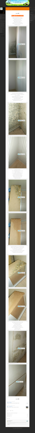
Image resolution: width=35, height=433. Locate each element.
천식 (30, 15)
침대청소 (1, 28)
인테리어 (34, 17)
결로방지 (32, 18)
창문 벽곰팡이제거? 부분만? (8, 415)
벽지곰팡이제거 (31, 14)
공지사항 (9, 6)
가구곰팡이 (33, 18)
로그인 (13, 6)
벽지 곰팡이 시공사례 (12, 414)
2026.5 (30, 7)
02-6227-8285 (1, 16)
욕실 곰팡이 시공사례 (2, 24)
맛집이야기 (1, 30)
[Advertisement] (17, 405)
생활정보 (1, 32)
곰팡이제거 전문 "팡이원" (8, 414)
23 (34, 9)
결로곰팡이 (34, 15)
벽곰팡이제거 (33, 14)
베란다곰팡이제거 (33, 16)
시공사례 (12, 6)
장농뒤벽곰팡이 (32, 15)
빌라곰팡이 (33, 17)
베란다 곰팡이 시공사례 (3, 23)
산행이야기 (1, 31)
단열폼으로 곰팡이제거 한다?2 (8, 417)
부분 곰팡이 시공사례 (2, 25)
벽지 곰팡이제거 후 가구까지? (9, 9)
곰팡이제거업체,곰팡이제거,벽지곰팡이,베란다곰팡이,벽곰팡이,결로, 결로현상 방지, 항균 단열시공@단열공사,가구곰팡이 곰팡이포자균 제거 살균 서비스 (16, 426)
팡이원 (1, 20)
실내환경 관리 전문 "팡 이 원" (2, 27)
